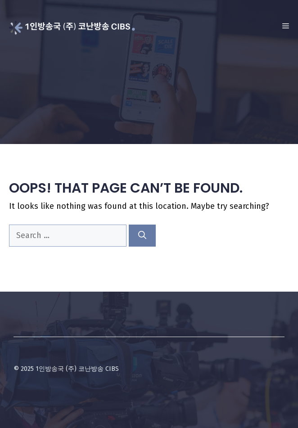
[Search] (142, 236)
